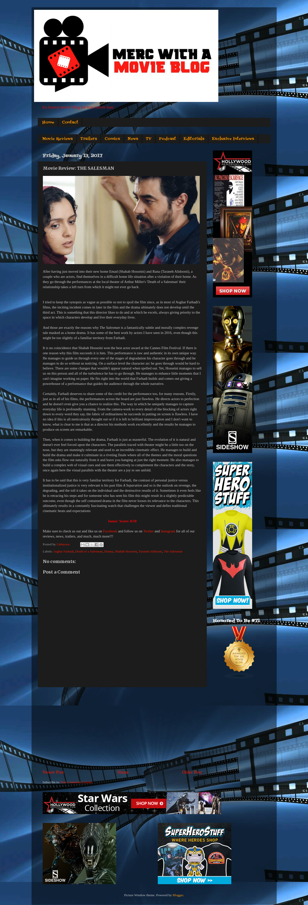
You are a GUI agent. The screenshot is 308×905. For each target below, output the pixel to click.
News (133, 139)
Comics (112, 139)
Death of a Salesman (88, 551)
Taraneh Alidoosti (150, 551)
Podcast (167, 139)
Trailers (88, 139)
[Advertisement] (122, 728)
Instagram (168, 531)
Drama (108, 551)
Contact (70, 122)
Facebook (110, 531)
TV (148, 139)
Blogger (177, 895)
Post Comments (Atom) (76, 782)
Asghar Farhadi (63, 551)
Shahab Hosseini (126, 551)
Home (48, 122)
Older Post (192, 772)
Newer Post (53, 772)
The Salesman (173, 551)
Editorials (194, 139)
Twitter (148, 531)
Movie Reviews (57, 139)
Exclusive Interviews (233, 139)
